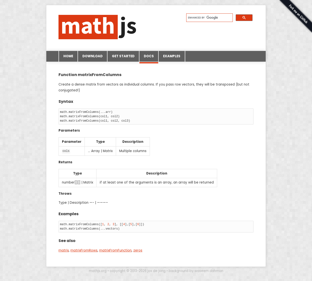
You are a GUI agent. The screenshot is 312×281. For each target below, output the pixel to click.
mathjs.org (98, 270)
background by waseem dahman (196, 270)
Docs (148, 58)
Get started (123, 56)
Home (68, 56)
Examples (171, 56)
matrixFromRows (84, 250)
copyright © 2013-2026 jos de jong (138, 270)
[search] (209, 17)
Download (92, 56)
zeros (137, 250)
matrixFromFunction (115, 250)
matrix (63, 250)
